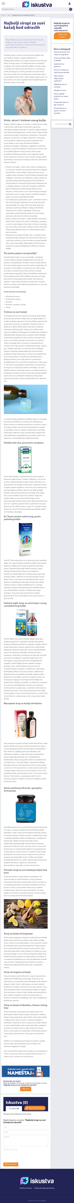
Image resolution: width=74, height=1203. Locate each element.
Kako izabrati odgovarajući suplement (58, 78)
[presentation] (18, 1157)
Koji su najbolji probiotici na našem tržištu (61, 96)
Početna (3, 15)
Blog (9, 15)
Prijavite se (26, 1089)
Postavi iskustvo (10, 1164)
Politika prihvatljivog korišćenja (44, 1188)
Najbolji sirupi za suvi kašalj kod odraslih (23, 15)
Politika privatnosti (26, 1188)
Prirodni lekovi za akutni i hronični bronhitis (60, 110)
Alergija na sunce (60, 90)
